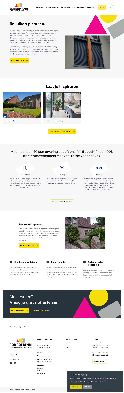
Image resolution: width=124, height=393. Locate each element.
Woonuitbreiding (49, 8)
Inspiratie (68, 344)
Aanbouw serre (42, 351)
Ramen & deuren (65, 8)
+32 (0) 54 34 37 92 (102, 354)
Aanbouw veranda (43, 344)
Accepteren (76, 387)
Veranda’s (36, 8)
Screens (40, 369)
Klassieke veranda (43, 346)
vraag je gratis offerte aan (62, 203)
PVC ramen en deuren (44, 362)
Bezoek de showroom (42, 311)
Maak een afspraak (27, 246)
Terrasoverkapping (43, 348)
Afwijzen (87, 387)
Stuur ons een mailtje (102, 356)
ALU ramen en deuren (44, 360)
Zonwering (78, 8)
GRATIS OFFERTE (99, 362)
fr (16, 356)
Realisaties (90, 8)
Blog (66, 346)
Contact (102, 8)
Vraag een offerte (17, 61)
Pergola (39, 353)
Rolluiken (40, 372)
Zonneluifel (41, 374)
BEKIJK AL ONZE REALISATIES (60, 132)
